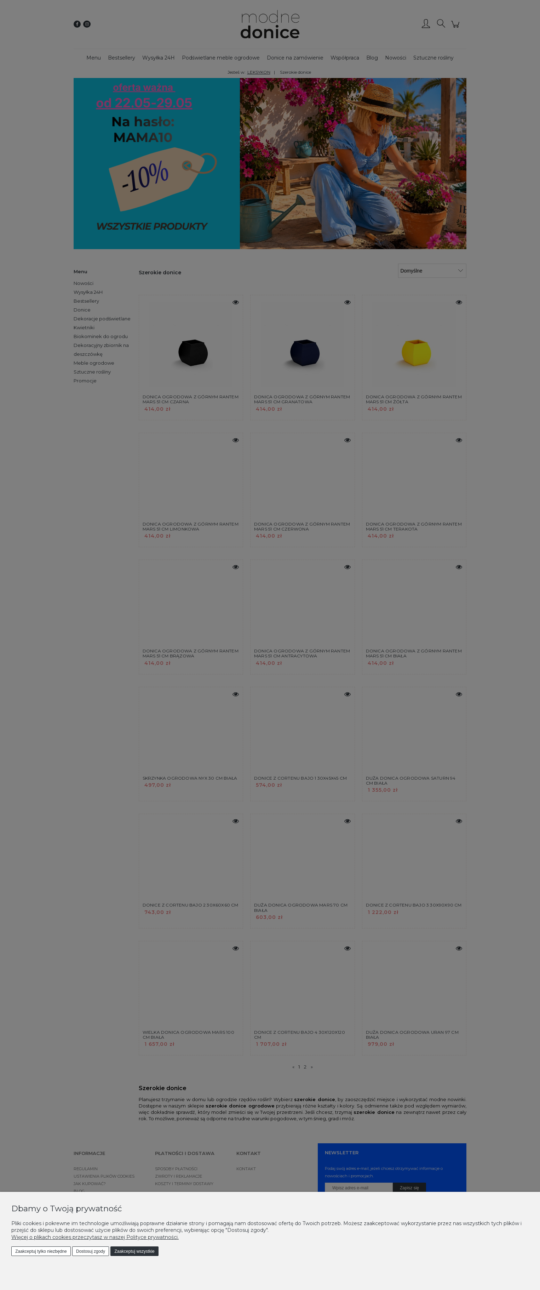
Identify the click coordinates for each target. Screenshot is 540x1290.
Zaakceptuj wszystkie (134, 1251)
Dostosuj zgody (90, 1251)
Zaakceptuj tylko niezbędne (41, 1251)
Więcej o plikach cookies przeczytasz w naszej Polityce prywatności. (95, 1237)
